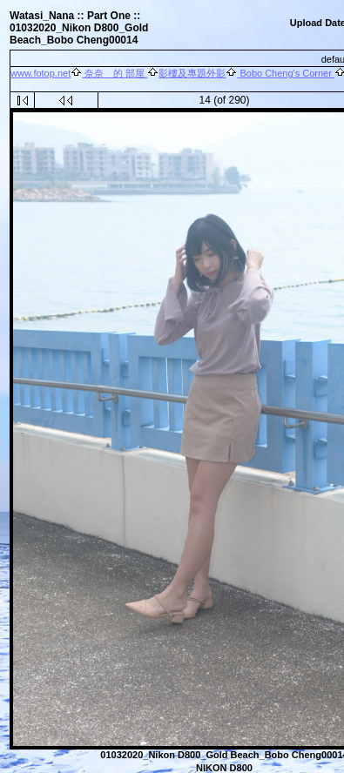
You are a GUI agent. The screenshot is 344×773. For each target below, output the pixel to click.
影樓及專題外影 (192, 73)
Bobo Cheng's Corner (285, 73)
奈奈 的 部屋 (114, 73)
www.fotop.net (40, 73)
